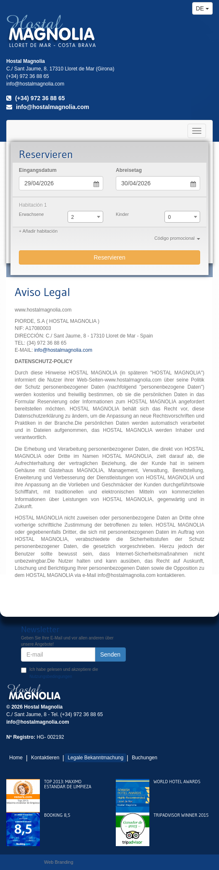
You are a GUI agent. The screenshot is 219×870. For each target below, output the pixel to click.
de (202, 8)
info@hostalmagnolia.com (47, 107)
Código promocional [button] (177, 238)
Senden (110, 654)
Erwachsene (31, 214)
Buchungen (144, 758)
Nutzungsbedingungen (50, 676)
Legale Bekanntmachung (95, 758)
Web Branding (58, 862)
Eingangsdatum (38, 170)
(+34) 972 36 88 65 (35, 98)
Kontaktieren (45, 758)
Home (16, 758)
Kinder (122, 214)
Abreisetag (129, 170)
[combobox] (86, 217)
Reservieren (109, 257)
